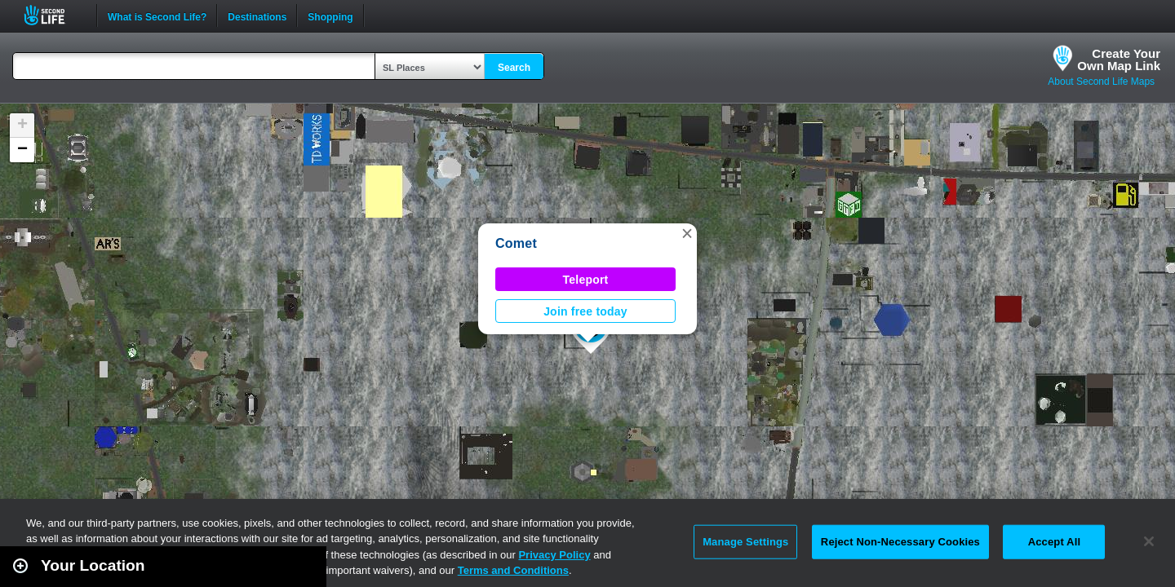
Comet (516, 243)
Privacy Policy (554, 555)
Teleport (586, 279)
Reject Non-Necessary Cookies (900, 542)
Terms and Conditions (513, 570)
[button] (687, 233)
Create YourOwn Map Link (1118, 59)
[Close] (1149, 541)
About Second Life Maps (1101, 81)
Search (514, 67)
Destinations (257, 15)
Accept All (1054, 542)
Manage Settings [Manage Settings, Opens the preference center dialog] (745, 542)
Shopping (330, 15)
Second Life (53, 15)
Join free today (585, 311)
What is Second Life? (157, 15)
